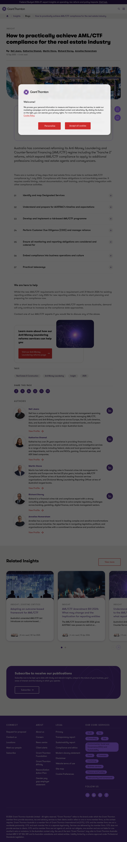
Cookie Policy (29, 115)
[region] (64, 109)
